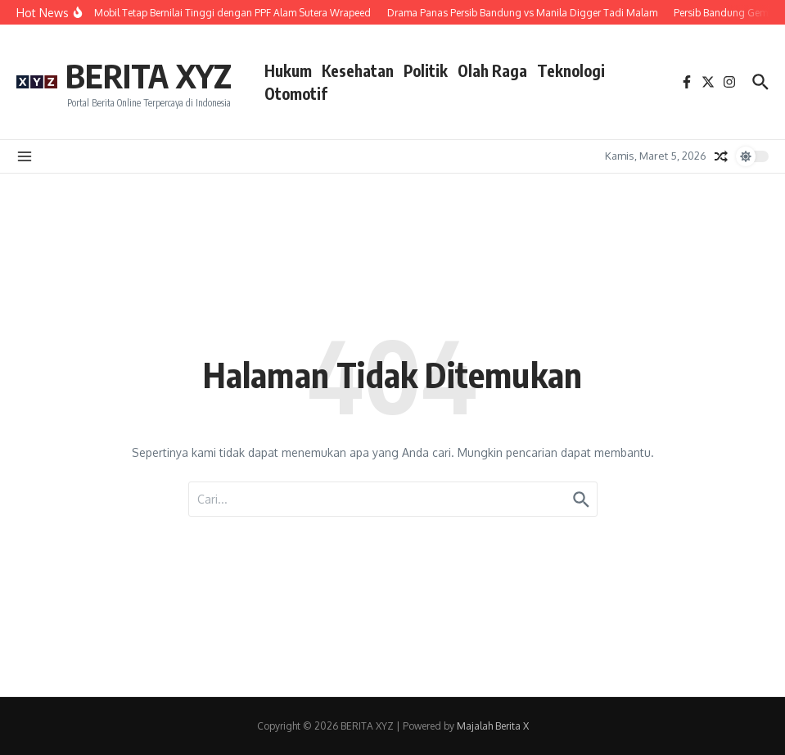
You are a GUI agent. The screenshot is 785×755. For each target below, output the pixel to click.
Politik (426, 70)
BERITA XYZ (148, 75)
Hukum (288, 70)
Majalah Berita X (493, 726)
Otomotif (295, 93)
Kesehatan (358, 70)
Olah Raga (492, 70)
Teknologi (571, 70)
